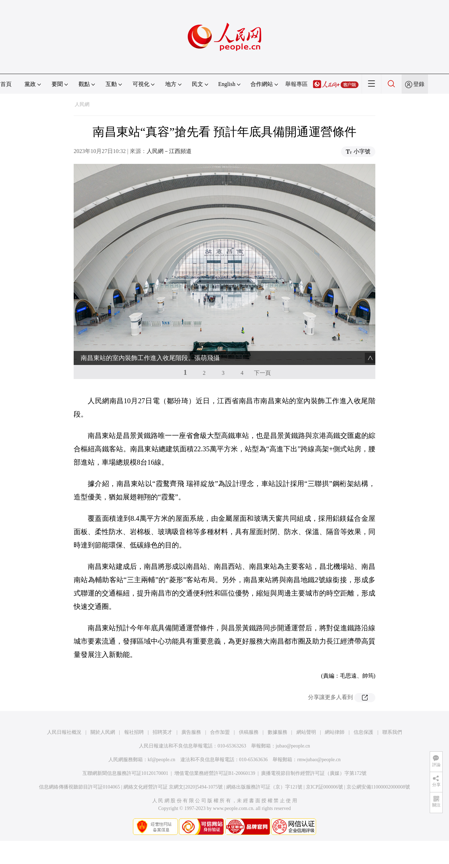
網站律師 (334, 732)
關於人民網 (103, 732)
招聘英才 (162, 732)
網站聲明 (306, 732)
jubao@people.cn (293, 746)
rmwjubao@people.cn (319, 759)
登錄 (418, 84)
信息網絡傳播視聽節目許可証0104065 (79, 787)
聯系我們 (392, 732)
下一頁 (262, 373)
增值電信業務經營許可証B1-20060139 (214, 773)
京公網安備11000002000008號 (378, 787)
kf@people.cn (161, 759)
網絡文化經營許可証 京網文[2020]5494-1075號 (173, 787)
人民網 (82, 104)
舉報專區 (296, 84)
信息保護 (363, 732)
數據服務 (277, 732)
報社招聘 (134, 732)
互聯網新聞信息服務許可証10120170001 (125, 773)
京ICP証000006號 (324, 787)
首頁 (6, 84)
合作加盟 (220, 732)
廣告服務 (191, 732)
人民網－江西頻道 (169, 151)
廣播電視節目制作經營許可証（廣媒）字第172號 (314, 773)
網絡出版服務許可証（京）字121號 (264, 787)
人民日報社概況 (64, 732)
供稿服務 (249, 732)
